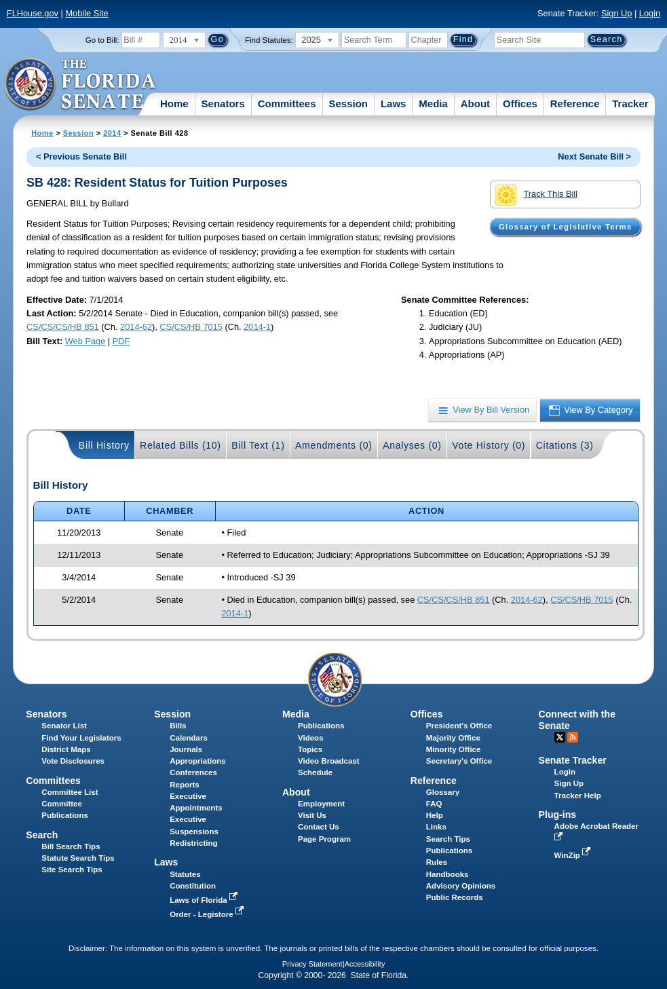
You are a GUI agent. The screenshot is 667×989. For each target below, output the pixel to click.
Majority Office (453, 738)
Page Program (324, 839)
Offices (520, 103)
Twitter (559, 737)
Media (433, 103)
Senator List (64, 726)
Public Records (454, 897)
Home (174, 103)
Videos (311, 738)
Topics (310, 749)
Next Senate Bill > (594, 156)
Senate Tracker (573, 760)
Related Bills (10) (180, 445)
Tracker (630, 103)
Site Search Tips (71, 869)
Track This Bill (536, 195)
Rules (436, 862)
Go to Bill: (102, 40)
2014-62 (136, 327)
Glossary (442, 792)
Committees (287, 103)
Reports (184, 785)
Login (649, 13)
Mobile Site (86, 13)
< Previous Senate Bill (81, 156)
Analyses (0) (412, 445)
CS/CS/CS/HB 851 (62, 327)
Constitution (193, 886)
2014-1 (257, 327)
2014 (112, 133)
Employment (321, 804)
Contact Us (318, 827)
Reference (575, 103)
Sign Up (616, 13)
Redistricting (193, 843)
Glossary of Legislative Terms (565, 227)
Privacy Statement (312, 964)
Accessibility (365, 964)
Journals (186, 749)
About (475, 103)
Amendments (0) (334, 445)
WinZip (573, 855)
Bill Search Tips (70, 846)
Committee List (69, 792)
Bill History (104, 445)
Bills (178, 726)
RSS (572, 737)
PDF (121, 341)
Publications (321, 726)
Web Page (85, 341)
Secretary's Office (459, 761)
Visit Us (312, 815)
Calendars (189, 738)
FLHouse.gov (32, 13)
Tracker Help (577, 795)
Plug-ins (558, 814)
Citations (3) (565, 445)
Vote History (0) (488, 445)
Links (436, 827)
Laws (393, 103)
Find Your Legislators (81, 738)
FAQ (434, 804)
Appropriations (198, 761)
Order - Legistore (208, 914)
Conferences (193, 772)
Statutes (185, 874)
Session (348, 103)
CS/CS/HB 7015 (190, 327)
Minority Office (453, 749)
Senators (223, 103)
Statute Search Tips (77, 858)
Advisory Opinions (460, 886)
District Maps (65, 749)
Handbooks (447, 874)
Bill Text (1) (257, 445)
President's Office (459, 726)
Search (42, 834)
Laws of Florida (205, 900)
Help (434, 815)
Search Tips (448, 839)
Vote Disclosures (72, 761)
